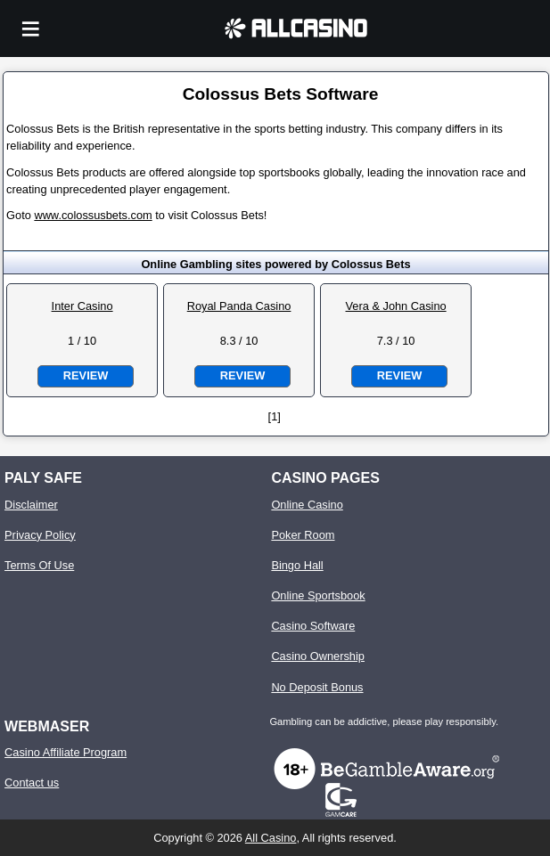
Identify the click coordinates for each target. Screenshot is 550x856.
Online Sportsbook (318, 595)
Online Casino (306, 504)
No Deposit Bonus (317, 687)
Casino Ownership (318, 656)
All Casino (271, 837)
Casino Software (313, 625)
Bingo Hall (297, 565)
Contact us (31, 782)
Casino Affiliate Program (65, 752)
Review (85, 375)
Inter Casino (82, 306)
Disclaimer (31, 504)
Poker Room (302, 535)
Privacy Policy (40, 535)
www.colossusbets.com (93, 215)
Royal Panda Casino (239, 306)
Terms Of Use (39, 565)
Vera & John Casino (396, 306)
